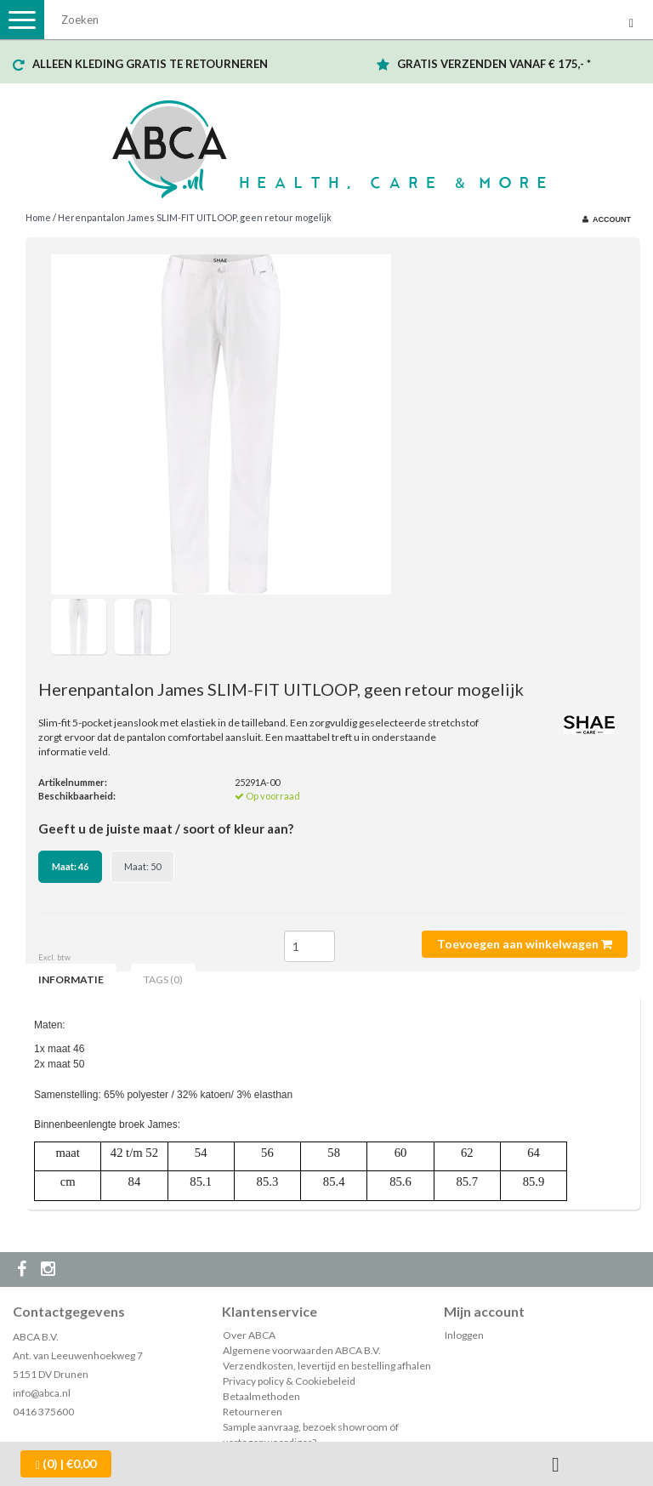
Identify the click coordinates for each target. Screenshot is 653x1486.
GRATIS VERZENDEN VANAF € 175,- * (494, 64)
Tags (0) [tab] (163, 979)
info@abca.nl (42, 1392)
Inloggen (464, 1335)
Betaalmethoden (261, 1396)
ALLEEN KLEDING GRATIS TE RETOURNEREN (150, 64)
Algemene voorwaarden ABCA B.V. (302, 1350)
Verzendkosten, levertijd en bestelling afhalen (327, 1365)
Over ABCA (249, 1335)
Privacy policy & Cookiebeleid (289, 1381)
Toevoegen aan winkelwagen (524, 944)
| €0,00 (66, 1464)
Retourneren (252, 1411)
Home (38, 217)
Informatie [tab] (71, 979)
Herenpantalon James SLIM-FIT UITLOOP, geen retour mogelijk (195, 217)
